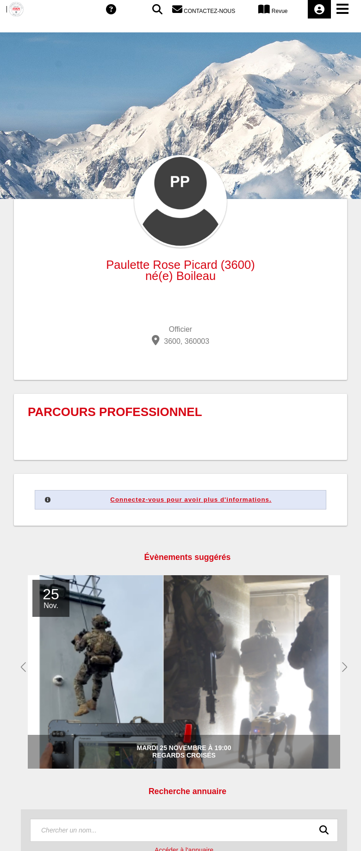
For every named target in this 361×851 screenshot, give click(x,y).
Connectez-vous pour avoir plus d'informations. (190, 499)
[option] (191, 672)
